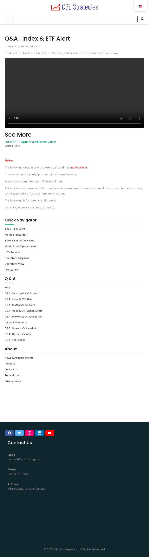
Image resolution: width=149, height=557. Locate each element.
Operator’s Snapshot (17, 258)
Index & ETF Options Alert (20, 241)
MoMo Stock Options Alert (20, 247)
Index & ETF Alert (15, 229)
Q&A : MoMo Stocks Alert (20, 305)
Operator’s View (14, 264)
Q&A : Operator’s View (18, 334)
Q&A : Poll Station (15, 340)
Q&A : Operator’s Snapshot (20, 329)
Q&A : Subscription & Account (22, 294)
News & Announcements (19, 358)
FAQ (7, 288)
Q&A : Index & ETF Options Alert (23, 311)
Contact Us (11, 370)
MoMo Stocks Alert (16, 235)
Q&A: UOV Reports (16, 323)
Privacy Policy (13, 381)
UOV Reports (12, 252)
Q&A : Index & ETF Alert (18, 299)
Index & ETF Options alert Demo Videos (30, 142)
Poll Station (11, 270)
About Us (10, 364)
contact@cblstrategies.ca (25, 459)
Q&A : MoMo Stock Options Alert (24, 317)
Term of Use (12, 375)
